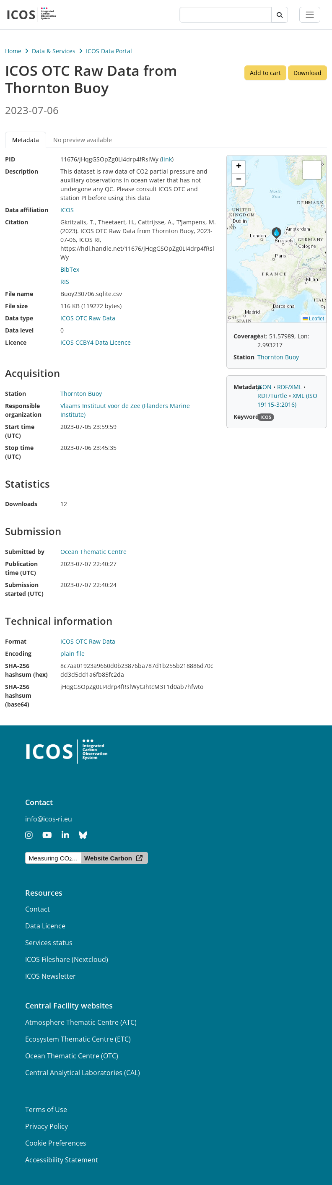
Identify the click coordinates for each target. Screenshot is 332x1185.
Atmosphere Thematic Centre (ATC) (81, 1022)
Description (21, 171)
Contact (37, 909)
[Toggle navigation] (309, 15)
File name (19, 294)
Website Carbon (108, 858)
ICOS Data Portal (109, 51)
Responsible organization (23, 410)
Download (307, 73)
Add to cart (265, 73)
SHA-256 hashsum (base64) (18, 695)
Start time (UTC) (19, 431)
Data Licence (45, 925)
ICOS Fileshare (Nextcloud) (66, 959)
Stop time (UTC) (19, 452)
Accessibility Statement (61, 1159)
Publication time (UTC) (21, 568)
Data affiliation (26, 210)
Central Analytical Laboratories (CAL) (82, 1072)
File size (16, 306)
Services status (49, 942)
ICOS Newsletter (50, 976)
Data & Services (53, 51)
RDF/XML (290, 387)
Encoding (18, 653)
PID (10, 159)
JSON (265, 387)
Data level (19, 330)
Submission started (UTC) (24, 589)
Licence (15, 342)
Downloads (21, 504)
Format (15, 641)
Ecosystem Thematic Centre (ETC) (78, 1039)
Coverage (246, 336)
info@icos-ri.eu (48, 819)
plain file (72, 653)
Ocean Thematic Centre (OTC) (71, 1055)
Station (15, 394)
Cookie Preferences (55, 1143)
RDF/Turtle (273, 396)
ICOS (67, 210)
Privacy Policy (46, 1126)
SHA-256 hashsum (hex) (26, 670)
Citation (16, 222)
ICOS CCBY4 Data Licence (95, 342)
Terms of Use (46, 1109)
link (167, 159)
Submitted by (24, 552)
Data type (19, 318)
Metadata (25, 140)
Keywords (247, 417)
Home (13, 51)
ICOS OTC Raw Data (87, 318)
